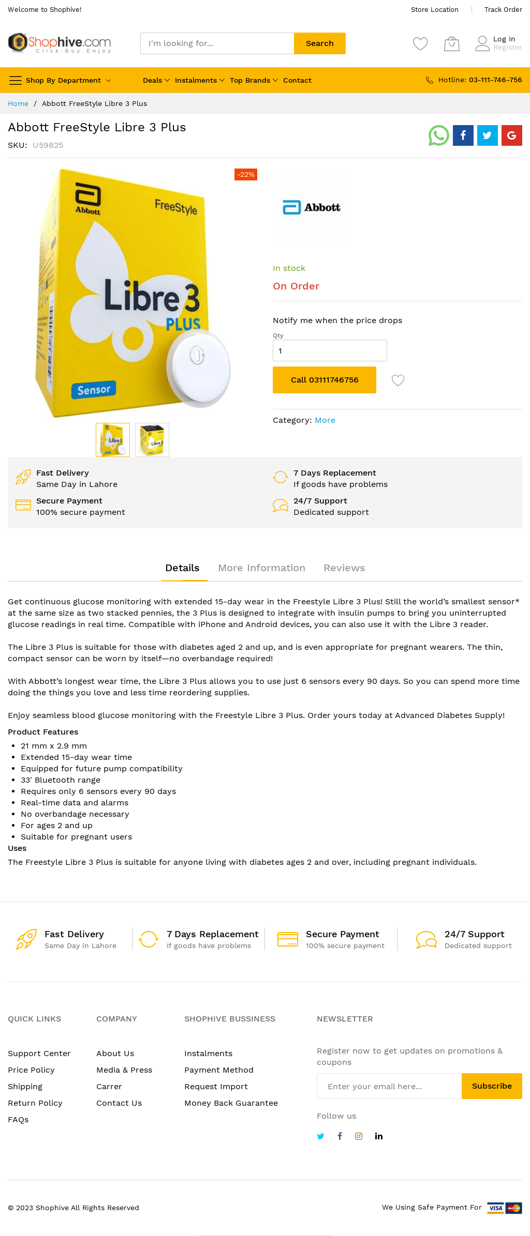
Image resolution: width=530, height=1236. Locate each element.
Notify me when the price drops (337, 320)
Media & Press (124, 1070)
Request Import (216, 1086)
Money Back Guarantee (231, 1103)
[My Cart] (452, 43)
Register (507, 47)
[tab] (182, 568)
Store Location (435, 9)
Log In (504, 39)
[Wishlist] (421, 43)
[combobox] (217, 43)
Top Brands (250, 80)
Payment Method (219, 1070)
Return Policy (35, 1103)
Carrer (109, 1086)
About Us (115, 1053)
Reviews (344, 567)
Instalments (196, 80)
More (325, 420)
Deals (152, 80)
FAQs (18, 1119)
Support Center (39, 1053)
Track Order (503, 9)
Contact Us (119, 1103)
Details (182, 567)
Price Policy (31, 1070)
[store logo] (59, 43)
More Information (261, 567)
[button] (152, 440)
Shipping (25, 1086)
